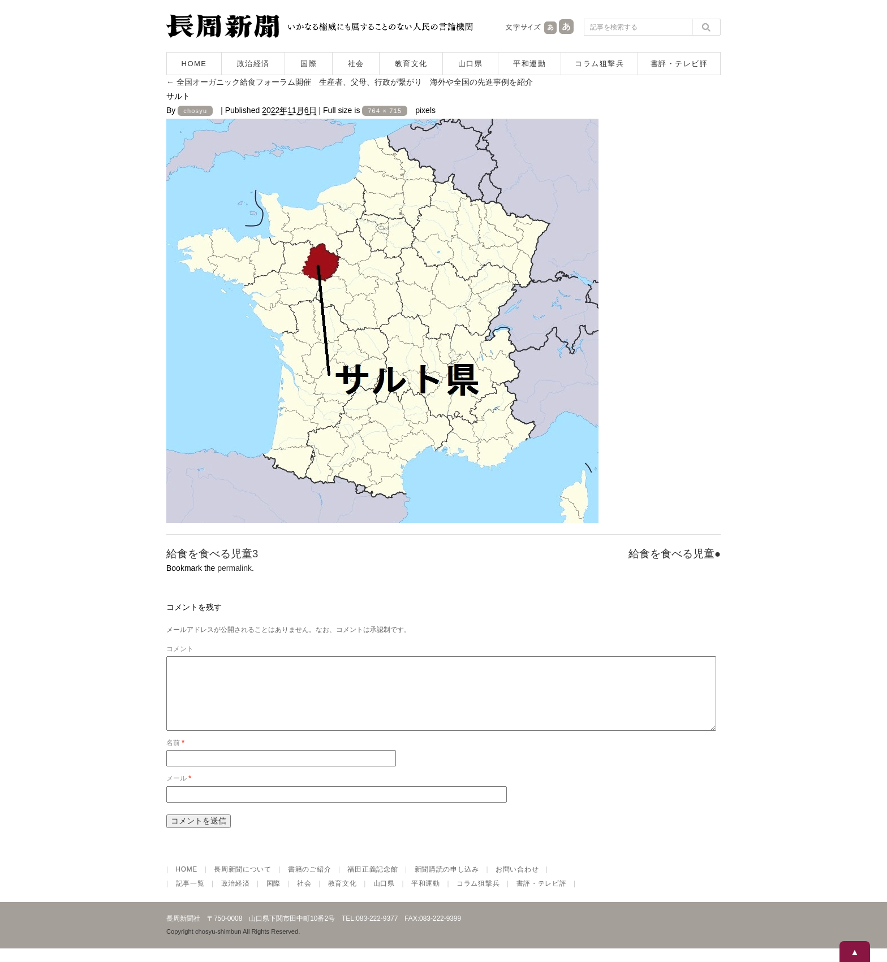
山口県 (470, 63)
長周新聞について (243, 883)
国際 (308, 63)
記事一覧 (190, 897)
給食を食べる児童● (674, 554)
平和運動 (529, 63)
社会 (356, 63)
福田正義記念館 (372, 883)
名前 (175, 756)
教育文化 (411, 63)
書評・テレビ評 (679, 63)
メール (178, 792)
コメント (179, 649)
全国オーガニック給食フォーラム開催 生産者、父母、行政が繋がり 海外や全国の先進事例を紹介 (349, 81)
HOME (194, 63)
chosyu (195, 110)
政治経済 (253, 63)
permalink (234, 568)
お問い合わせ (517, 883)
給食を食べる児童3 (212, 554)
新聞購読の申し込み (447, 883)
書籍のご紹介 (309, 883)
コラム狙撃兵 (599, 63)
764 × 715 (385, 110)
